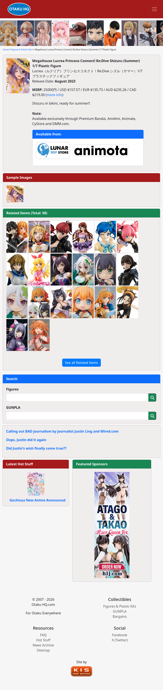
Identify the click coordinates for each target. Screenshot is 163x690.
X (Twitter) (120, 640)
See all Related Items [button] (81, 362)
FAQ (43, 635)
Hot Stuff (43, 640)
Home (6, 49)
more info (54, 94)
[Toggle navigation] (154, 9)
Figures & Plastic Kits (21, 49)
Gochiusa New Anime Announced (37, 500)
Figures (12, 389)
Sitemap (43, 650)
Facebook (119, 635)
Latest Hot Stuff (19, 464)
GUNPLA (13, 407)
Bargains (120, 616)
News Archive (43, 645)
